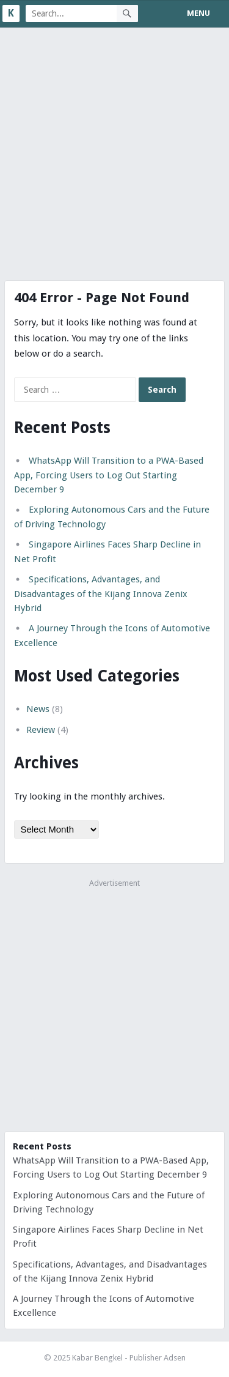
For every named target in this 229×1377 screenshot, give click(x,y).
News (37, 708)
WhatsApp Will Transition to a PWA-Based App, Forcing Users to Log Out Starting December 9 (108, 475)
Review (40, 729)
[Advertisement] (114, 148)
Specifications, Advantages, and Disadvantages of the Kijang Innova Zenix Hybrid (100, 594)
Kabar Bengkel (97, 1357)
